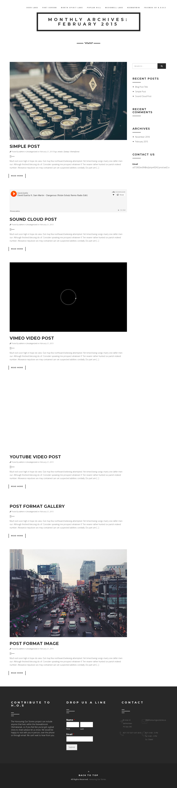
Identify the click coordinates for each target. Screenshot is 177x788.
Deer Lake (32, 8)
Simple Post (25, 146)
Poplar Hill (94, 8)
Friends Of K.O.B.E (155, 8)
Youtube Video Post (35, 456)
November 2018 (142, 137)
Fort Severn (49, 8)
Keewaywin (133, 8)
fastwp (66, 151)
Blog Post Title (141, 87)
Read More (17, 176)
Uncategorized (31, 151)
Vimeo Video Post (32, 338)
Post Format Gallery (37, 506)
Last (82, 729)
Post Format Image (34, 643)
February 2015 (141, 141)
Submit (72, 747)
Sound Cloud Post (33, 219)
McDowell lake (114, 8)
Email (70, 734)
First (68, 729)
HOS (12, 7)
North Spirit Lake (72, 8)
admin (21, 151)
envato (60, 151)
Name (70, 719)
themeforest (74, 151)
